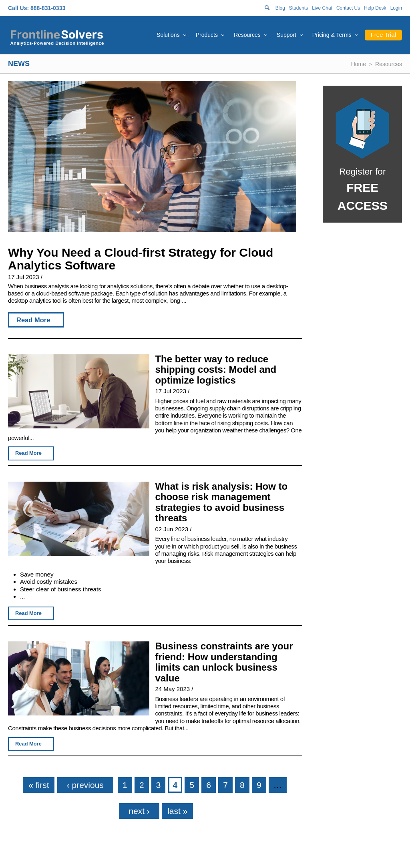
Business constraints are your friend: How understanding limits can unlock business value (224, 662)
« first (38, 785)
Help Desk (375, 8)
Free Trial (383, 34)
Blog (280, 8)
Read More (33, 320)
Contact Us (348, 8)
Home (358, 64)
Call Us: (18, 8)
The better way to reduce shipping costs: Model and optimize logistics (215, 370)
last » (177, 811)
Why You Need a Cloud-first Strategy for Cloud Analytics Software (140, 259)
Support (286, 35)
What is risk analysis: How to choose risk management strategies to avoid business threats (221, 502)
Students (298, 8)
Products (207, 35)
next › (139, 811)
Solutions (168, 35)
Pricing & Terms (332, 35)
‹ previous (85, 785)
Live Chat (322, 8)
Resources (247, 35)
